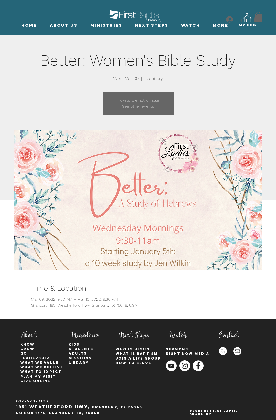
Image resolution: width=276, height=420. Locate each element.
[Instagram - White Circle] (184, 365)
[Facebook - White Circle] (198, 365)
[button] (63, 25)
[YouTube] (171, 365)
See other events (138, 106)
